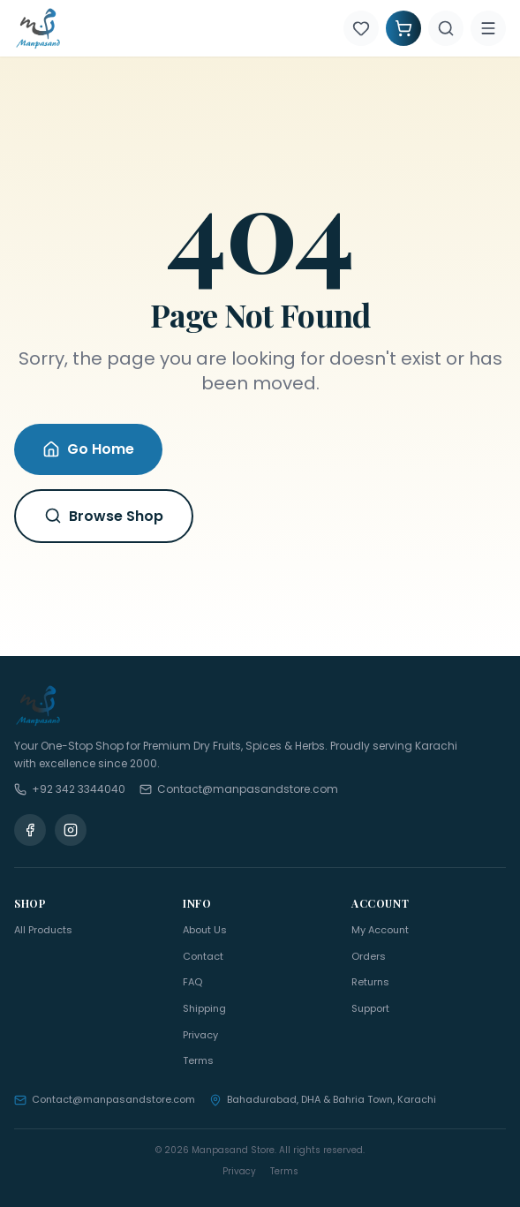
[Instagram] (71, 830)
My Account (380, 930)
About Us (205, 930)
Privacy (200, 1035)
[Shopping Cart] (403, 28)
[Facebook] (30, 830)
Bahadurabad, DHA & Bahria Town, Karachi (322, 1099)
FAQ (192, 982)
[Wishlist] (361, 28)
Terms (198, 1060)
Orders (368, 956)
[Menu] (488, 28)
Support (370, 1008)
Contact (203, 956)
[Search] (445, 28)
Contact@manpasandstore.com (104, 1099)
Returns (370, 982)
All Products (43, 930)
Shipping (204, 1008)
